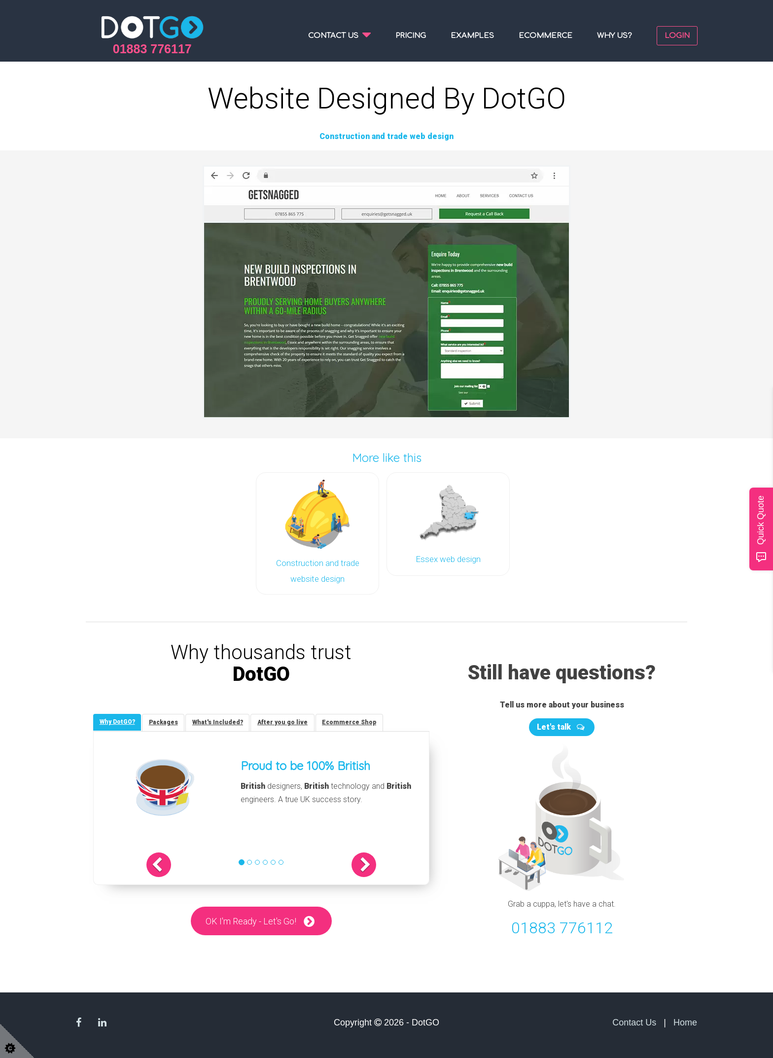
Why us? (614, 36)
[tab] (118, 719)
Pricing (410, 36)
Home (685, 1019)
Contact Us (634, 1019)
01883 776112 (562, 925)
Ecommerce (545, 36)
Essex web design (448, 558)
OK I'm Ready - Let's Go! (251, 919)
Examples (472, 36)
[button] (173, 862)
